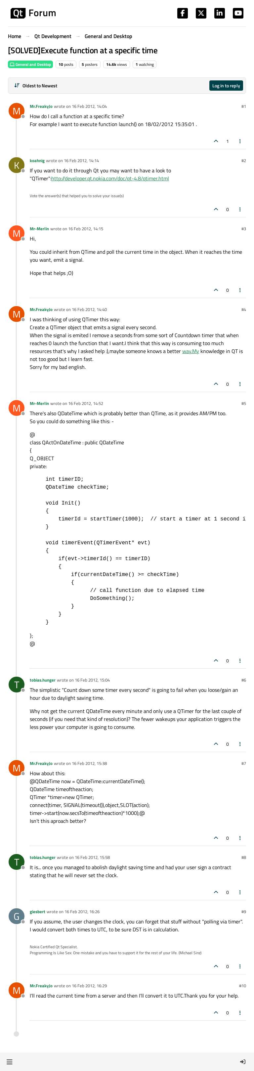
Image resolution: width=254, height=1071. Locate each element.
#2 (243, 160)
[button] (9, 1061)
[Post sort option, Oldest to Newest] (35, 85)
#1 (243, 106)
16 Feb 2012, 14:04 (89, 106)
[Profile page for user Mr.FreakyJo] (16, 111)
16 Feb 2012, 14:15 (85, 228)
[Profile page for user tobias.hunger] (16, 684)
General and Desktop (30, 64)
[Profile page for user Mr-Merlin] (16, 233)
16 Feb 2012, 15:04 (92, 680)
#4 (243, 309)
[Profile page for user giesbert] (16, 916)
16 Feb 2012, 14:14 (81, 160)
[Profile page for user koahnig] (16, 165)
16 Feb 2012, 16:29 (89, 985)
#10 (242, 985)
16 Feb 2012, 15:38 (89, 763)
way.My (190, 351)
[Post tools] (240, 141)
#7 (243, 763)
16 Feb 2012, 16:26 (82, 911)
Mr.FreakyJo (41, 106)
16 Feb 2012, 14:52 (85, 403)
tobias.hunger (43, 680)
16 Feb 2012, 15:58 (92, 857)
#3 (243, 228)
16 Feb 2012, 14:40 (89, 309)
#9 (243, 911)
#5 (243, 403)
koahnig (37, 160)
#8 (243, 857)
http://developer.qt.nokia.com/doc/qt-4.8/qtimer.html (110, 178)
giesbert (37, 911)
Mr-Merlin (39, 228)
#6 (243, 680)
